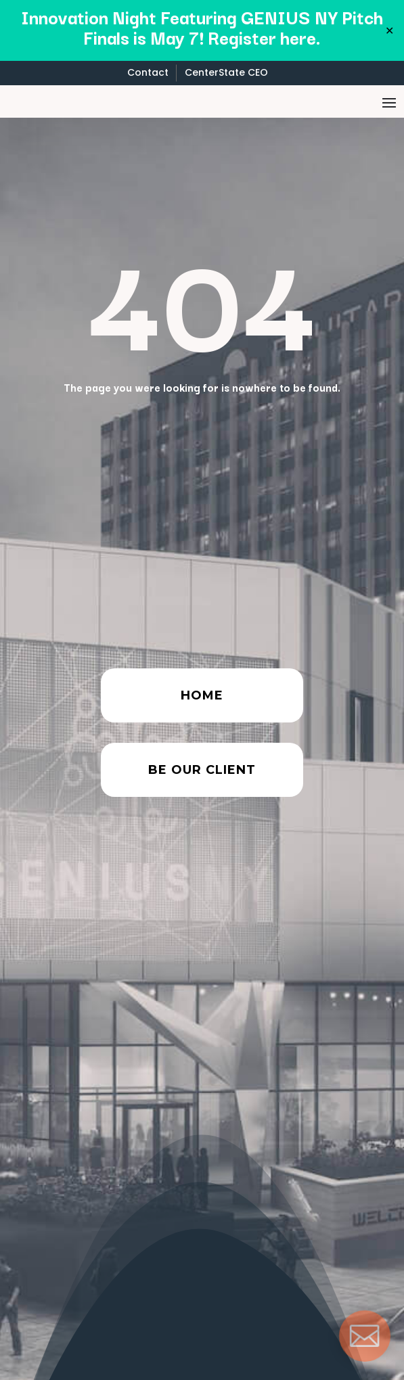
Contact (148, 72)
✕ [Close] (389, 30)
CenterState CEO (226, 72)
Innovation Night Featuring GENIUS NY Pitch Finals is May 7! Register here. (202, 27)
